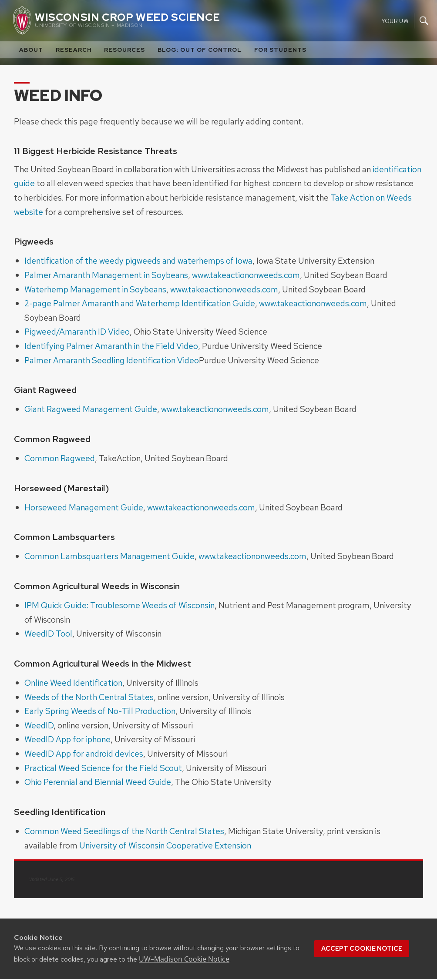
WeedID (39, 725)
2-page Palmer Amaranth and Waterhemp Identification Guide (139, 303)
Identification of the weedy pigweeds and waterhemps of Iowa (138, 260)
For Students (280, 50)
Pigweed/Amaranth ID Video (77, 331)
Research (74, 50)
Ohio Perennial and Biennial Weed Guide (97, 782)
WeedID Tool (48, 633)
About (31, 50)
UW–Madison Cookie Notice (184, 959)
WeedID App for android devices (83, 753)
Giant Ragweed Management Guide (90, 409)
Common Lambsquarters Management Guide (109, 556)
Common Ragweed (59, 458)
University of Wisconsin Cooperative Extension (165, 845)
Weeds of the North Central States (89, 697)
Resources (124, 50)
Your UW (395, 20)
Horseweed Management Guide (83, 507)
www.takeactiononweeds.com (246, 275)
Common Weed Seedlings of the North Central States (124, 831)
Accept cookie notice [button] (361, 948)
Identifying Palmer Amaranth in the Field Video (111, 346)
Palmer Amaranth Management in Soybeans (106, 275)
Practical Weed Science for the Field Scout (103, 768)
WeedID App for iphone (67, 739)
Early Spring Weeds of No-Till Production (99, 711)
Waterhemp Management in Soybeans (95, 289)
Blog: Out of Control (200, 50)
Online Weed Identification (73, 682)
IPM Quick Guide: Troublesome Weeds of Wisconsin (119, 605)
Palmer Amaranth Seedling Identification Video (111, 360)
